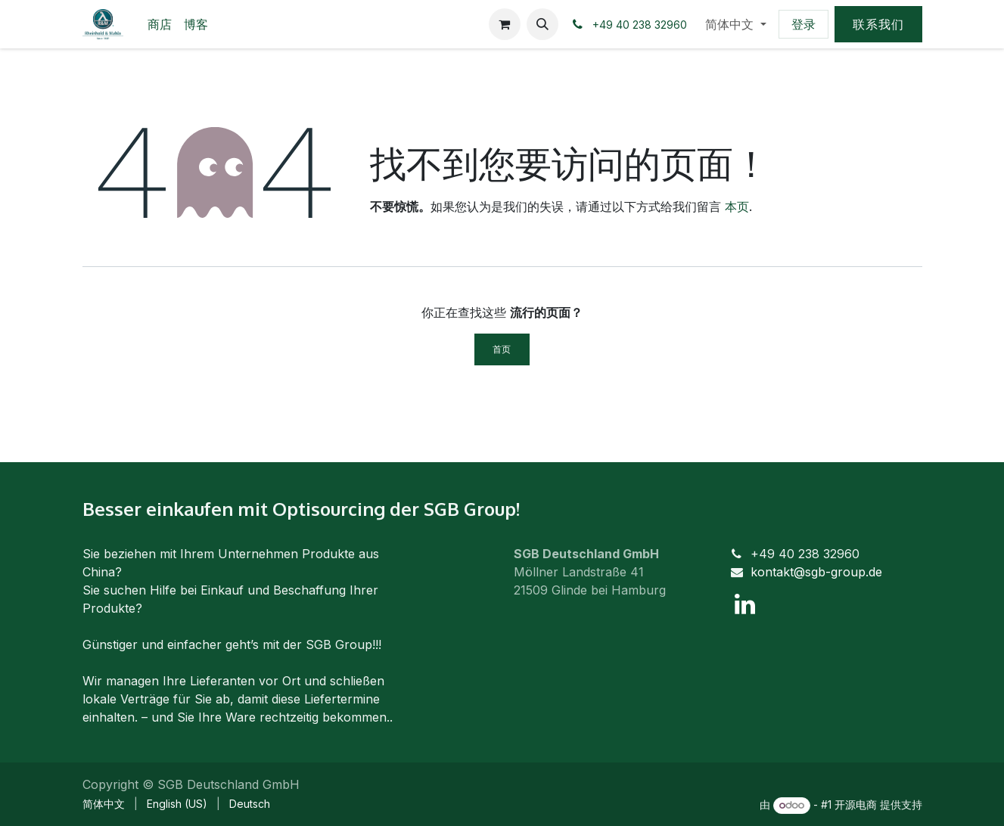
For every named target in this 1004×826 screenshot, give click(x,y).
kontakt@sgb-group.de (816, 571)
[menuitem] (159, 24)
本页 (737, 206)
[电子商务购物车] (505, 24)
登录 (803, 24)
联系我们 (878, 24)
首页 (502, 349)
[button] (542, 24)
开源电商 (856, 804)
